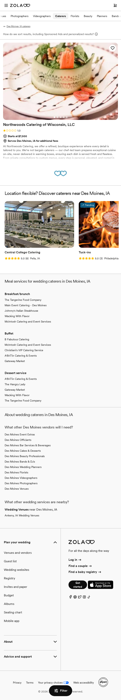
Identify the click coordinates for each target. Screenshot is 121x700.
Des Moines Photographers (21, 483)
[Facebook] (70, 598)
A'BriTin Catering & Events (21, 355)
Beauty (88, 16)
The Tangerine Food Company (23, 299)
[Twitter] (80, 598)
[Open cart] (115, 5)
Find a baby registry (85, 572)
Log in (75, 560)
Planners (102, 16)
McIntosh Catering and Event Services (28, 321)
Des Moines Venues (17, 488)
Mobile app (11, 621)
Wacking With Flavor (17, 316)
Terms (29, 682)
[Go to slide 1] (54, 117)
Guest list (10, 561)
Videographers (42, 16)
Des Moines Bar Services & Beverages (28, 445)
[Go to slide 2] (57, 117)
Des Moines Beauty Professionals (25, 456)
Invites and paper (15, 587)
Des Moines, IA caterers (16, 26)
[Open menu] (6, 5)
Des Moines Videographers (21, 477)
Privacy (17, 682)
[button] (112, 48)
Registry (9, 578)
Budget (9, 595)
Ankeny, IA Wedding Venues (22, 515)
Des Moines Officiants (18, 439)
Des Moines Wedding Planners (23, 467)
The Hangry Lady (15, 384)
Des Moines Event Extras (20, 434)
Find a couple (80, 566)
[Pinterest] (75, 598)
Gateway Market (15, 361)
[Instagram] (84, 598)
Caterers (60, 16)
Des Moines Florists (16, 472)
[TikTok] (89, 598)
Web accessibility (83, 682)
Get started (77, 584)
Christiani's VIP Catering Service (24, 350)
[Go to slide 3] (60, 117)
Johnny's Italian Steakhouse (21, 310)
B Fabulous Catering (17, 339)
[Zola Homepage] (20, 5)
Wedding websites (16, 570)
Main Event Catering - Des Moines (26, 305)
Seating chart (13, 612)
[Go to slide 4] (63, 117)
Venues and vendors (18, 553)
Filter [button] (60, 690)
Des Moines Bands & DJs (20, 461)
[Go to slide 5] (66, 117)
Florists (75, 16)
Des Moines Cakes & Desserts (23, 450)
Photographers (19, 16)
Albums (9, 604)
